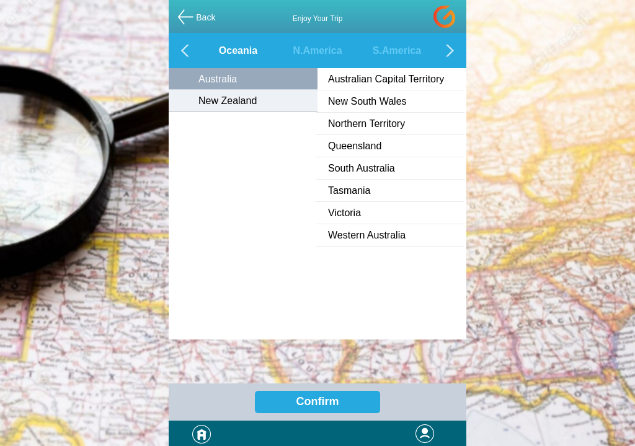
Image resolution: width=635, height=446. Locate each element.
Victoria (344, 213)
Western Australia (367, 235)
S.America (397, 50)
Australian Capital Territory (386, 79)
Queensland (354, 146)
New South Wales (367, 101)
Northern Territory (366, 123)
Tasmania (349, 190)
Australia (217, 79)
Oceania (238, 50)
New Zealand (227, 100)
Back (205, 17)
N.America (317, 50)
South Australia (361, 168)
